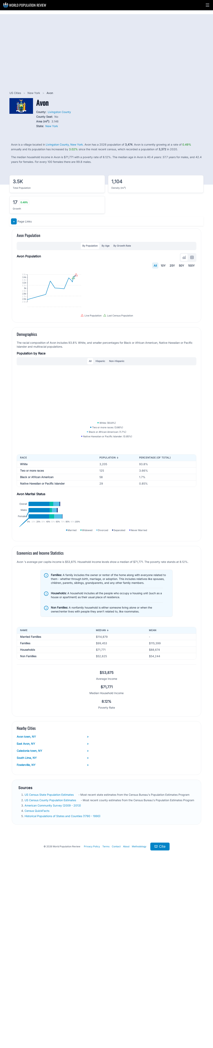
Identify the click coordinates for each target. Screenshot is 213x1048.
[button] (207, 5)
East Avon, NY (53, 916)
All (155, 265)
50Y (181, 265)
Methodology (139, 1018)
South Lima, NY (53, 930)
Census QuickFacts (37, 983)
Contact (116, 1018)
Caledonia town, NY (53, 923)
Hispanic (100, 441)
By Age (105, 245)
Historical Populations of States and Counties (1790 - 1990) (63, 988)
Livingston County (59, 112)
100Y (191, 265)
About (126, 1018)
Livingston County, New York (64, 144)
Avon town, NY (53, 909)
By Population (90, 245)
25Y (172, 265)
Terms (105, 1018)
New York (34, 93)
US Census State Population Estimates (49, 967)
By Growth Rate (122, 245)
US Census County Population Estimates (51, 972)
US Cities (15, 93)
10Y (163, 265)
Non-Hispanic (116, 441)
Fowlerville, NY (53, 937)
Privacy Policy (92, 1018)
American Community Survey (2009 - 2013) (53, 977)
